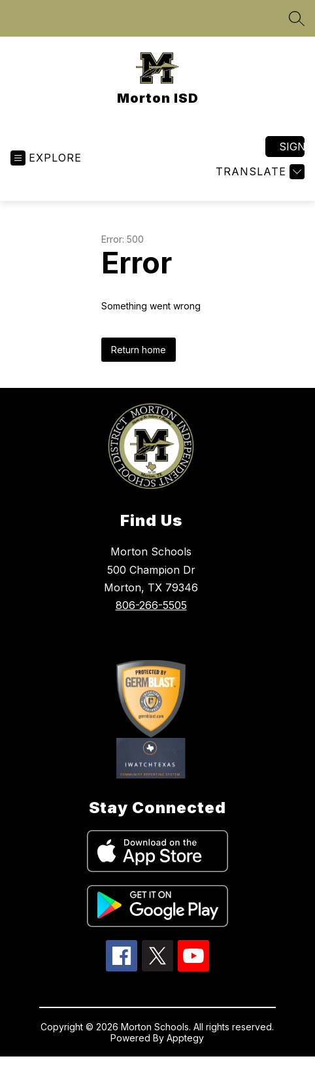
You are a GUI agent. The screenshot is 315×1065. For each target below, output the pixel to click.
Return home (138, 349)
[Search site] (297, 18)
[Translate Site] (258, 172)
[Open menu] (46, 158)
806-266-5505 (151, 605)
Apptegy (185, 1037)
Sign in (292, 146)
